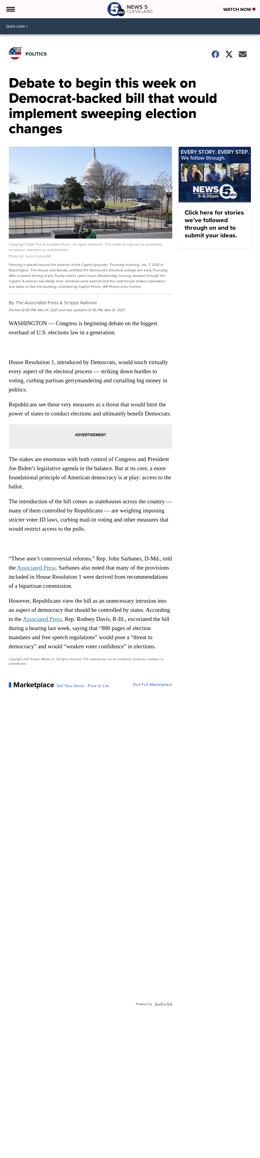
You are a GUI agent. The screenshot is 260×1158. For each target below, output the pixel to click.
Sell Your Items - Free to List (82, 686)
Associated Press (36, 567)
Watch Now (239, 9)
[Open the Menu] (10, 9)
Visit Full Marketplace (152, 685)
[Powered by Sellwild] (163, 1004)
